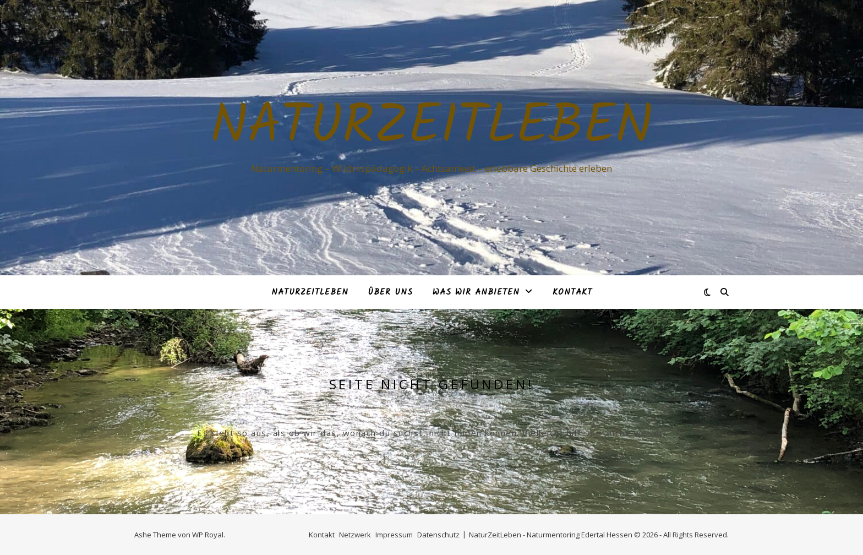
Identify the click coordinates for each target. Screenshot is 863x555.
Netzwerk (355, 535)
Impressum (394, 535)
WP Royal (207, 535)
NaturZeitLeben (431, 127)
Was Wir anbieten (476, 292)
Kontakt (572, 292)
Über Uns (390, 292)
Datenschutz (438, 535)
